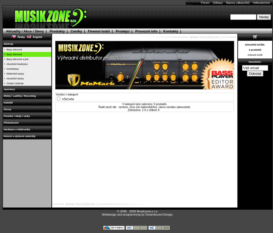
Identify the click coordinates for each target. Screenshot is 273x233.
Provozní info (146, 31)
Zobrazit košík (255, 55)
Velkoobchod (261, 2)
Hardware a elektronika (17, 129)
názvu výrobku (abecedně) (174, 107)
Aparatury (9, 89)
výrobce (123, 107)
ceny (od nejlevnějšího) (143, 107)
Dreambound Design (159, 214)
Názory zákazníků (237, 2)
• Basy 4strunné (12, 49)
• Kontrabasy (11, 69)
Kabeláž (8, 102)
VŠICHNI (68, 99)
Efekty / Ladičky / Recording (20, 96)
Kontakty (170, 31)
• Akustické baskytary (15, 64)
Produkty (57, 31)
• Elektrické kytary (13, 73)
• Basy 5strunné (12, 54)
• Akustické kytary (13, 78)
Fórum (205, 2)
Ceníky (76, 31)
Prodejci (123, 31)
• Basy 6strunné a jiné (15, 59)
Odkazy (218, 2)
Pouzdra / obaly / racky (17, 116)
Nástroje (8, 44)
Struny (7, 109)
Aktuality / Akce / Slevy (25, 31)
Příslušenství (11, 122)
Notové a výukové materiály (19, 136)
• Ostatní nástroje (13, 83)
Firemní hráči (99, 31)
